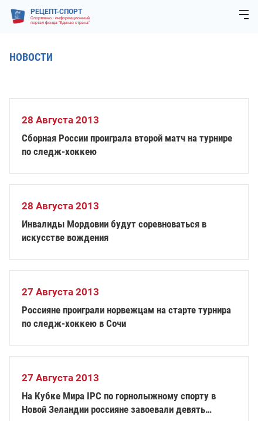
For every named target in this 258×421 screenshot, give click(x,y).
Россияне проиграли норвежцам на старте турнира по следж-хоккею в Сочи (126, 316)
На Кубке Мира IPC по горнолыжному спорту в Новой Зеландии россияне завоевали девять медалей (119, 403)
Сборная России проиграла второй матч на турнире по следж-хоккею (127, 144)
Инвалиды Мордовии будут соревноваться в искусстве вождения (114, 230)
